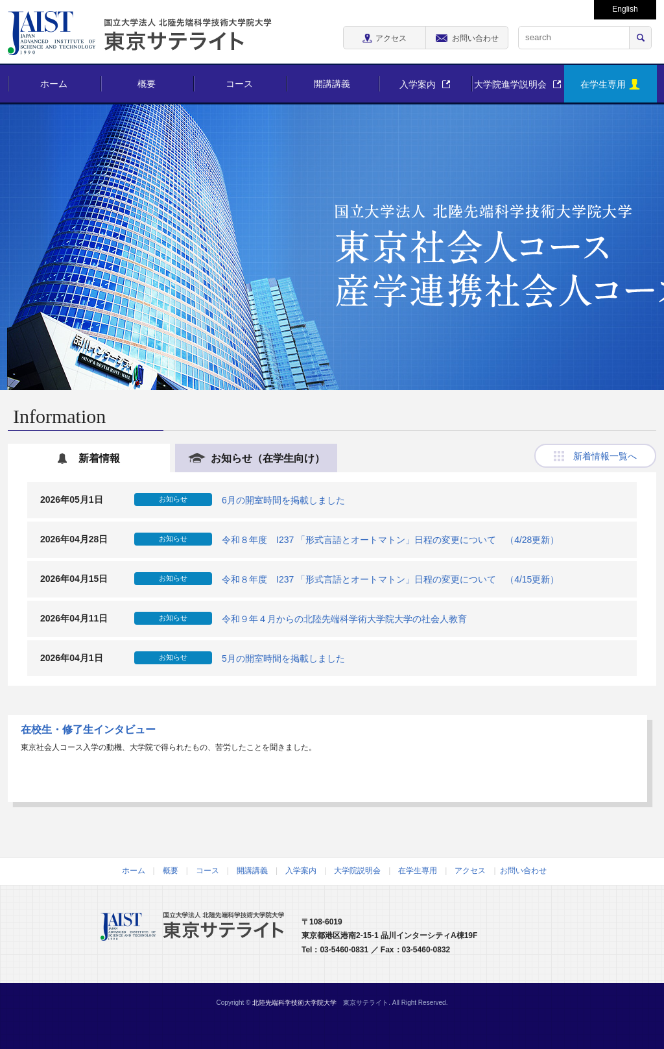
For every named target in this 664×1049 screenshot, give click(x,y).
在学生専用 (417, 870)
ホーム (53, 83)
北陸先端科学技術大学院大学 (294, 1002)
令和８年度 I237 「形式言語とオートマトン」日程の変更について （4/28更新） (390, 540)
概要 (146, 83)
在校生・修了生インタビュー (88, 729)
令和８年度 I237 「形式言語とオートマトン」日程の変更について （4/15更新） (390, 578)
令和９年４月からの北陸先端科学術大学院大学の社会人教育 (344, 618)
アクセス (470, 870)
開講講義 (332, 83)
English (624, 9)
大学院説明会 (357, 870)
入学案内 (300, 870)
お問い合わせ (523, 870)
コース (239, 83)
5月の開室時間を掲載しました (283, 658)
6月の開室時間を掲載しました (283, 500)
